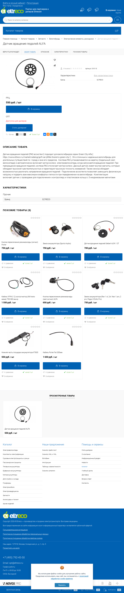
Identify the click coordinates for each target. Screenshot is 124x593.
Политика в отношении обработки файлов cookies (23, 538)
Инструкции (46, 462)
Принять (62, 585)
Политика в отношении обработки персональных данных (25, 533)
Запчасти (6, 495)
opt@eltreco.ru (16, 562)
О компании (86, 454)
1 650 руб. (62, 357)
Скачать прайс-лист (49, 449)
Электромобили (8, 486)
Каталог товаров (62, 31)
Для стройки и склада (11, 478)
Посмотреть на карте (11, 547)
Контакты (85, 482)
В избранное (7, 267)
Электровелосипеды (10, 449)
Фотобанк (45, 458)
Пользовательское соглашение (15, 529)
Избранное (90, 590)
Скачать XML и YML (49, 454)
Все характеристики (103, 75)
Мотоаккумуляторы (10, 474)
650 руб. (62, 303)
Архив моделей (8, 503)
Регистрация (35, 3)
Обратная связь (11, 590)
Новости (85, 462)
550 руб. (21, 357)
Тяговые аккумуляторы (11, 466)
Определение (17, 6)
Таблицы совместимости (51, 466)
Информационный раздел (91, 458)
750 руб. (21, 249)
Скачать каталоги (48, 470)
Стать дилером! (19, 128)
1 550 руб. (21, 303)
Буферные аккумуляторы (12, 470)
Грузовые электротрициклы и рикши (16, 458)
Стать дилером (87, 449)
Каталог (84, 466)
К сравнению (7, 263)
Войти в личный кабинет (15, 3)
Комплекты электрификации (13, 454)
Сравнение (68, 590)
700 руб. (103, 249)
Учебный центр (87, 470)
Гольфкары (7, 482)
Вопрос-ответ (86, 478)
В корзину (34, 109)
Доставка (85, 474)
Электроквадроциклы (11, 491)
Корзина (112, 590)
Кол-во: (11, 134)
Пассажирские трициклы (12, 462)
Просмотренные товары (62, 395)
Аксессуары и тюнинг (11, 499)
